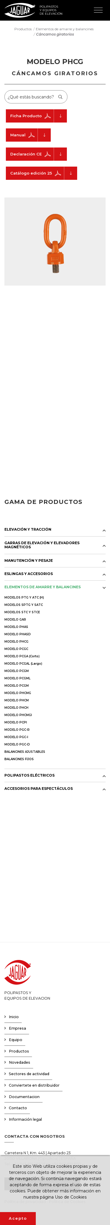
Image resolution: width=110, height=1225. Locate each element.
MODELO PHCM (16, 700)
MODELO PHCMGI (18, 715)
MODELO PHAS (16, 627)
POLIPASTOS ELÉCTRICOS (29, 775)
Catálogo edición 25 (43, 173)
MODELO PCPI (15, 722)
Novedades (19, 1062)
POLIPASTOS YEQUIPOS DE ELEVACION (27, 980)
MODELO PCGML (17, 678)
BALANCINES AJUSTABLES (24, 752)
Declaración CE (38, 154)
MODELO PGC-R (17, 730)
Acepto (18, 1218)
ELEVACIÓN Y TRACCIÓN (27, 529)
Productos (23, 28)
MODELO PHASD (17, 634)
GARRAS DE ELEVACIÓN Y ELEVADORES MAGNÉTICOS (41, 545)
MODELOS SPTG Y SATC (23, 605)
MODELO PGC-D (17, 744)
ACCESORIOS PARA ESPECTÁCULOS (38, 789)
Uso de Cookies (71, 1197)
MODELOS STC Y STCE (22, 612)
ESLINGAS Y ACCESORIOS (28, 574)
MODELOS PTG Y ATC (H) (24, 597)
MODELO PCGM (16, 671)
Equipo (15, 1040)
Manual (30, 135)
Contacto (18, 1108)
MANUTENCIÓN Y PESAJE (28, 561)
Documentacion (24, 1097)
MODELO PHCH (16, 708)
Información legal (25, 1119)
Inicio (14, 1017)
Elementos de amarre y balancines (65, 28)
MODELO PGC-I (16, 737)
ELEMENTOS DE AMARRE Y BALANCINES (42, 587)
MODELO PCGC (16, 649)
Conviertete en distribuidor (34, 1085)
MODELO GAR (15, 619)
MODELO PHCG (16, 641)
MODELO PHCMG (17, 693)
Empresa (17, 1028)
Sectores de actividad (29, 1074)
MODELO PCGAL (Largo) (23, 664)
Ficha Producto (38, 116)
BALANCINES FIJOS (19, 759)
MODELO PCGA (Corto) (22, 656)
